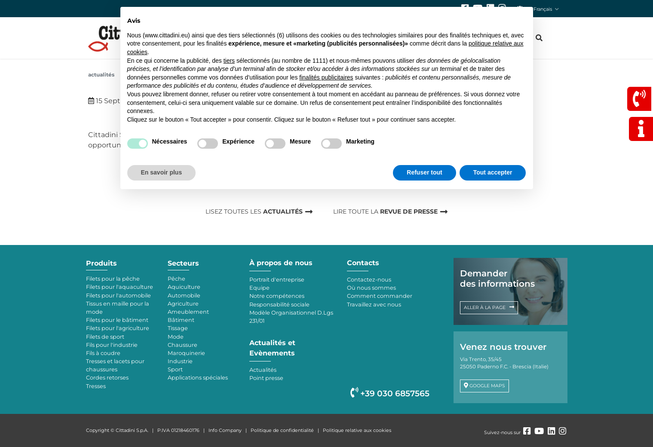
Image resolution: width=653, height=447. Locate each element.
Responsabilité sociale (279, 304)
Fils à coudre (103, 353)
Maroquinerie (186, 353)
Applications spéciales (198, 377)
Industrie (180, 361)
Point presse (266, 378)
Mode (176, 337)
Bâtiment (181, 320)
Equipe (259, 288)
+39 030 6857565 (389, 393)
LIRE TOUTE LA (385, 211)
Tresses (96, 386)
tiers (229, 60)
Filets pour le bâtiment (117, 320)
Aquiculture (184, 287)
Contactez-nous (369, 279)
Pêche (176, 279)
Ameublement (188, 312)
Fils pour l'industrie (112, 345)
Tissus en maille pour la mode (117, 307)
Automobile (184, 295)
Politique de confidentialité (282, 430)
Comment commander (379, 296)
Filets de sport (105, 337)
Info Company (225, 430)
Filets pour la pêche (113, 279)
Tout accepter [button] (492, 172)
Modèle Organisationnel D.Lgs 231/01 (291, 316)
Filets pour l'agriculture (117, 328)
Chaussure (182, 345)
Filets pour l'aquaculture (119, 287)
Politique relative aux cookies (357, 430)
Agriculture (183, 303)
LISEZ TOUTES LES (254, 211)
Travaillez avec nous (374, 304)
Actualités (101, 74)
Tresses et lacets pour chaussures (115, 365)
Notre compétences (276, 296)
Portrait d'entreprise (276, 279)
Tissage (178, 328)
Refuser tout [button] (424, 172)
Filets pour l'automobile (118, 295)
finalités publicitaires (326, 77)
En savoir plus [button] (161, 172)
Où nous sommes (371, 288)
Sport (175, 369)
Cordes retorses (107, 377)
